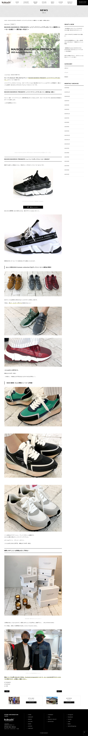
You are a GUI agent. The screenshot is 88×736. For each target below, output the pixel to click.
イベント (66, 72)
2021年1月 (67, 174)
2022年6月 (67, 122)
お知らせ (66, 68)
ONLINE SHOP (82, 2)
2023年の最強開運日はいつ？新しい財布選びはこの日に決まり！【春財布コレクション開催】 (74, 42)
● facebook (7, 684)
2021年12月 (67, 135)
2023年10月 (67, 96)
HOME (17, 3)
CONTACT (70, 3)
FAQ (49, 716)
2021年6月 (67, 152)
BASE (69, 723)
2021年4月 (67, 161)
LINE (69, 721)
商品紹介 (12, 24)
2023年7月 (67, 100)
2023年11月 (67, 92)
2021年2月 (67, 169)
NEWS (52, 3)
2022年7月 (67, 118)
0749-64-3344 (10, 727)
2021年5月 (67, 156)
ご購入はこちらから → (34, 207)
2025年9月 (67, 87)
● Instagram (7, 682)
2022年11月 (67, 113)
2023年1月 (67, 109)
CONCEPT (26, 3)
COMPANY (50, 714)
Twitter (70, 719)
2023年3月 (67, 105)
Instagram (70, 714)
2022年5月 (67, 126)
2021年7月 (67, 148)
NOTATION (51, 721)
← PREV (7, 691)
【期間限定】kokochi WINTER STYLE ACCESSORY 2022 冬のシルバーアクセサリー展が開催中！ (74, 50)
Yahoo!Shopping (72, 726)
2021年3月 (67, 165)
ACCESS (61, 3)
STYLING (44, 3)
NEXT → (59, 691)
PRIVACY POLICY (52, 719)
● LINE (6, 686)
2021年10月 (67, 143)
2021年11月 (67, 139)
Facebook (70, 716)
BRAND (36, 3)
